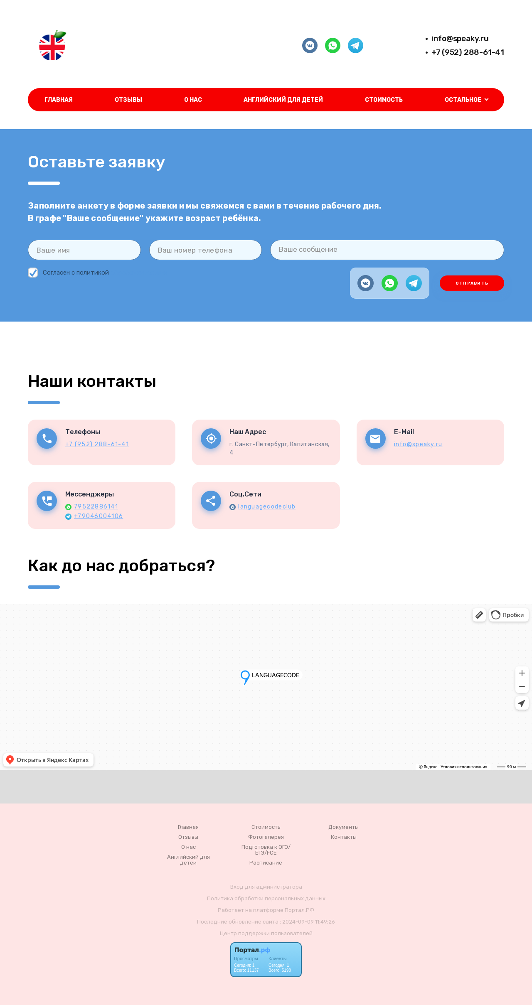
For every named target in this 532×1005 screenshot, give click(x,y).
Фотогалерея (266, 837)
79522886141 (96, 506)
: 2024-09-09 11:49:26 (307, 922)
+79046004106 (98, 516)
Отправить (472, 283)
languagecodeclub (267, 506)
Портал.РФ (299, 910)
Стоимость (384, 99)
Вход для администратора (266, 887)
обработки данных (139, 272)
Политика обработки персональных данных (266, 898)
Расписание (265, 863)
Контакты (344, 837)
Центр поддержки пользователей (266, 933)
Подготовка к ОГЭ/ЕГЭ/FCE (266, 850)
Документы (343, 827)
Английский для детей (283, 99)
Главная (58, 99)
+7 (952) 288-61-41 (467, 52)
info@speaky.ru (460, 38)
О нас (193, 99)
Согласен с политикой (98, 273)
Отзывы (128, 99)
